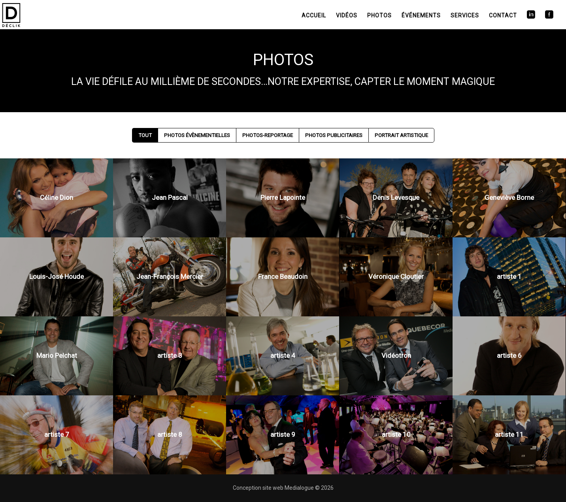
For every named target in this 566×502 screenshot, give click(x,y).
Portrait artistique (401, 135)
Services (465, 15)
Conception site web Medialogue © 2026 (283, 488)
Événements (421, 15)
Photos (379, 15)
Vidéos (346, 15)
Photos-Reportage (267, 135)
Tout (145, 135)
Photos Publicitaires (333, 135)
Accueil (314, 15)
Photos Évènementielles (197, 135)
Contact (503, 15)
